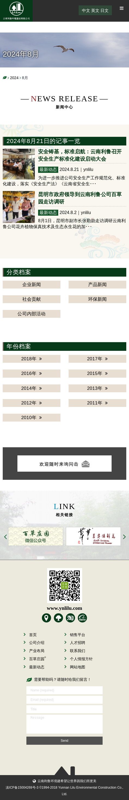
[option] (34, 536)
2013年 (97, 388)
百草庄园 (35, 659)
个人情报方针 (78, 659)
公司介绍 (34, 642)
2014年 (31, 388)
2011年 (97, 403)
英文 (95, 10)
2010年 (31, 417)
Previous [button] (5, 537)
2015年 (97, 373)
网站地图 (74, 667)
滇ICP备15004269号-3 (22, 787)
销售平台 (74, 635)
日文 (104, 10)
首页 (30, 635)
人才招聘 (74, 642)
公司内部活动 (31, 313)
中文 (86, 10)
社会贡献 (31, 299)
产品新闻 (97, 284)
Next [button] (124, 537)
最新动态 (48, 169)
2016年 (31, 373)
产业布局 (34, 651)
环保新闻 (97, 299)
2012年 (31, 403)
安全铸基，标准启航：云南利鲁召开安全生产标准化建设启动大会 (80, 155)
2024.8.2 (68, 212)
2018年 (31, 358)
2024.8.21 (69, 169)
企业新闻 (31, 284)
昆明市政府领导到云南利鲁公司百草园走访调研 (80, 198)
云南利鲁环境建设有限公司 (16, 11)
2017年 (97, 358)
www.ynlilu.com (64, 608)
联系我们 (74, 651)
